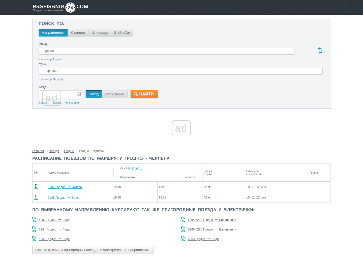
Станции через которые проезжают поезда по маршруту (295, 186)
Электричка (158, 74)
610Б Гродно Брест (103, 178)
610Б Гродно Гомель (104, 167)
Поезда (100, 131)
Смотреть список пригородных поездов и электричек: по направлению (138, 235)
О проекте (206, 251)
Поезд (137, 74)
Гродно (115, 131)
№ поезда (143, 32)
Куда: (182, 44)
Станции (122, 32)
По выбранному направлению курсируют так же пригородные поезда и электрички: (170, 192)
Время (158, 148)
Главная (84, 131)
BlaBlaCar (166, 32)
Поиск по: (95, 24)
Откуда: (87, 44)
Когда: (86, 67)
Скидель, (279, 198)
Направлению (96, 32)
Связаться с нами (182, 251)
